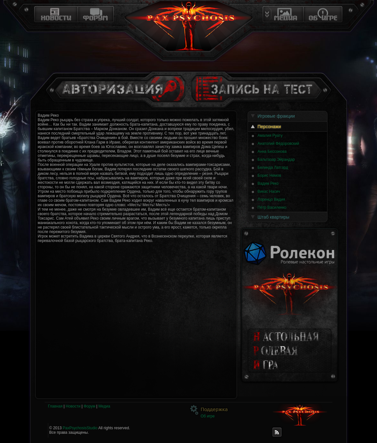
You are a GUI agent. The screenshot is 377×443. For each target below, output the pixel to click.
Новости (72, 406)
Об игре (208, 416)
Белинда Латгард (273, 167)
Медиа (104, 406)
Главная (55, 406)
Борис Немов (269, 175)
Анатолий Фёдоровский (278, 143)
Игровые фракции (276, 116)
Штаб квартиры (273, 217)
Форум (89, 406)
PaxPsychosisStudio (80, 428)
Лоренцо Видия (271, 199)
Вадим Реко (268, 183)
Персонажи (269, 126)
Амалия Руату (270, 135)
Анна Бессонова (272, 151)
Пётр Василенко (272, 207)
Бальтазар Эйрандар (276, 159)
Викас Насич (269, 191)
